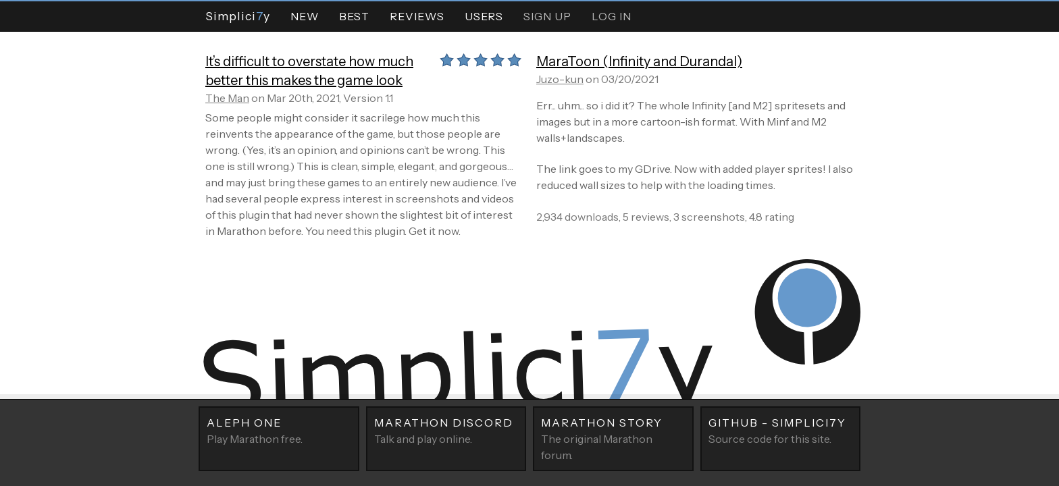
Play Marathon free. (279, 430)
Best (354, 16)
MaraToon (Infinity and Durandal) (639, 61)
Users (484, 16)
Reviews (417, 16)
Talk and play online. (446, 430)
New (304, 16)
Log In (611, 16)
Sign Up (547, 16)
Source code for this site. (780, 430)
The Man (227, 98)
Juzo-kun (560, 79)
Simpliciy (237, 16)
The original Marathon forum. (613, 438)
